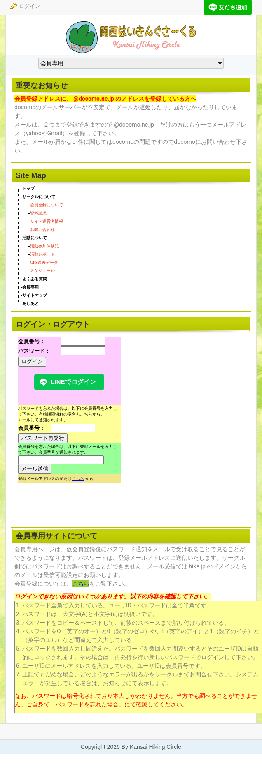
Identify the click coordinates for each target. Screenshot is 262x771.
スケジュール (42, 270)
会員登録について (46, 205)
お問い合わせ (42, 229)
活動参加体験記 (44, 246)
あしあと (30, 303)
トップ (28, 188)
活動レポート (42, 254)
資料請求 (38, 213)
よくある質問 (34, 279)
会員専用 (30, 287)
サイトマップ (34, 295)
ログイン (29, 6)
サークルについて (38, 196)
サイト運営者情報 (46, 221)
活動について (34, 237)
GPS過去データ (44, 262)
